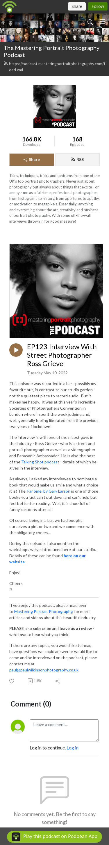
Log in (72, 747)
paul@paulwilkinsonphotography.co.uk (43, 669)
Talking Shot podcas (39, 461)
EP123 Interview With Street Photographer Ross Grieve (62, 355)
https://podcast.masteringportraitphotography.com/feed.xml (54, 66)
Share (32, 159)
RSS (77, 159)
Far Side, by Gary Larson (48, 491)
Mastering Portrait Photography (43, 611)
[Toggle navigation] (102, 21)
